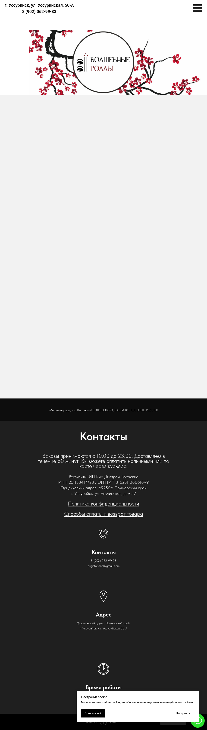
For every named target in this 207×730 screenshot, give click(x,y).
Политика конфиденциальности (103, 503)
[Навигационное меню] (197, 8)
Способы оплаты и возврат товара (103, 513)
